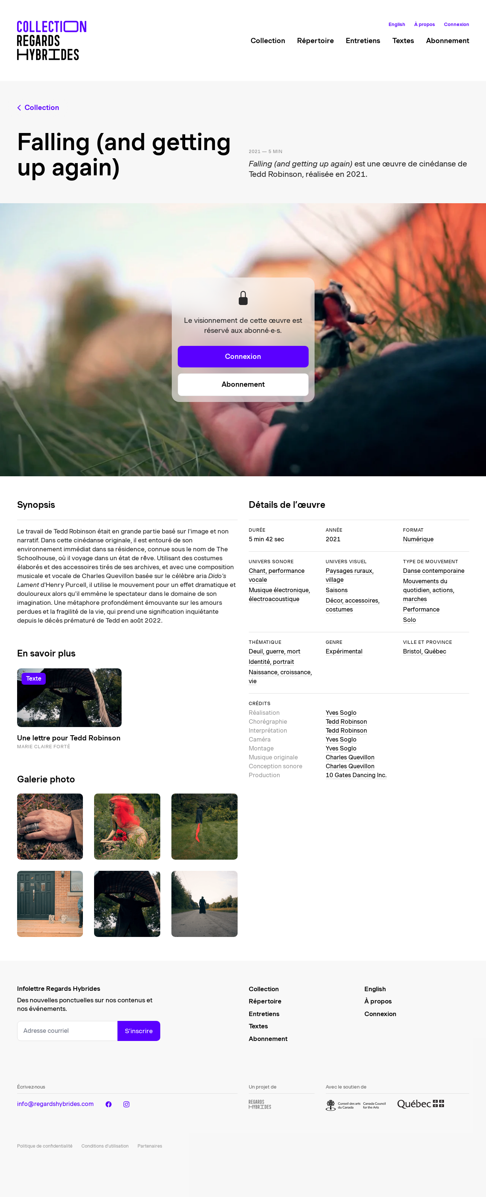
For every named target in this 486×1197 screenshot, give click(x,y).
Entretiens (363, 40)
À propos (424, 24)
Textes (403, 40)
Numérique (418, 539)
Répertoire (315, 40)
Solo (409, 619)
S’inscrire (139, 1031)
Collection (268, 40)
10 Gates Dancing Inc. (356, 775)
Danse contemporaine (433, 570)
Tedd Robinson (346, 721)
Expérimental (344, 651)
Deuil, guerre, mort (274, 651)
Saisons (337, 590)
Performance (421, 609)
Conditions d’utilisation (105, 1146)
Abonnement (447, 40)
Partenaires (150, 1146)
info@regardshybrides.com (55, 1103)
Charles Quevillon (350, 757)
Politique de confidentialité (45, 1146)
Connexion (456, 24)
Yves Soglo (341, 712)
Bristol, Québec (424, 651)
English (397, 24)
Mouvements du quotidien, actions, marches (428, 590)
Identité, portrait (271, 661)
